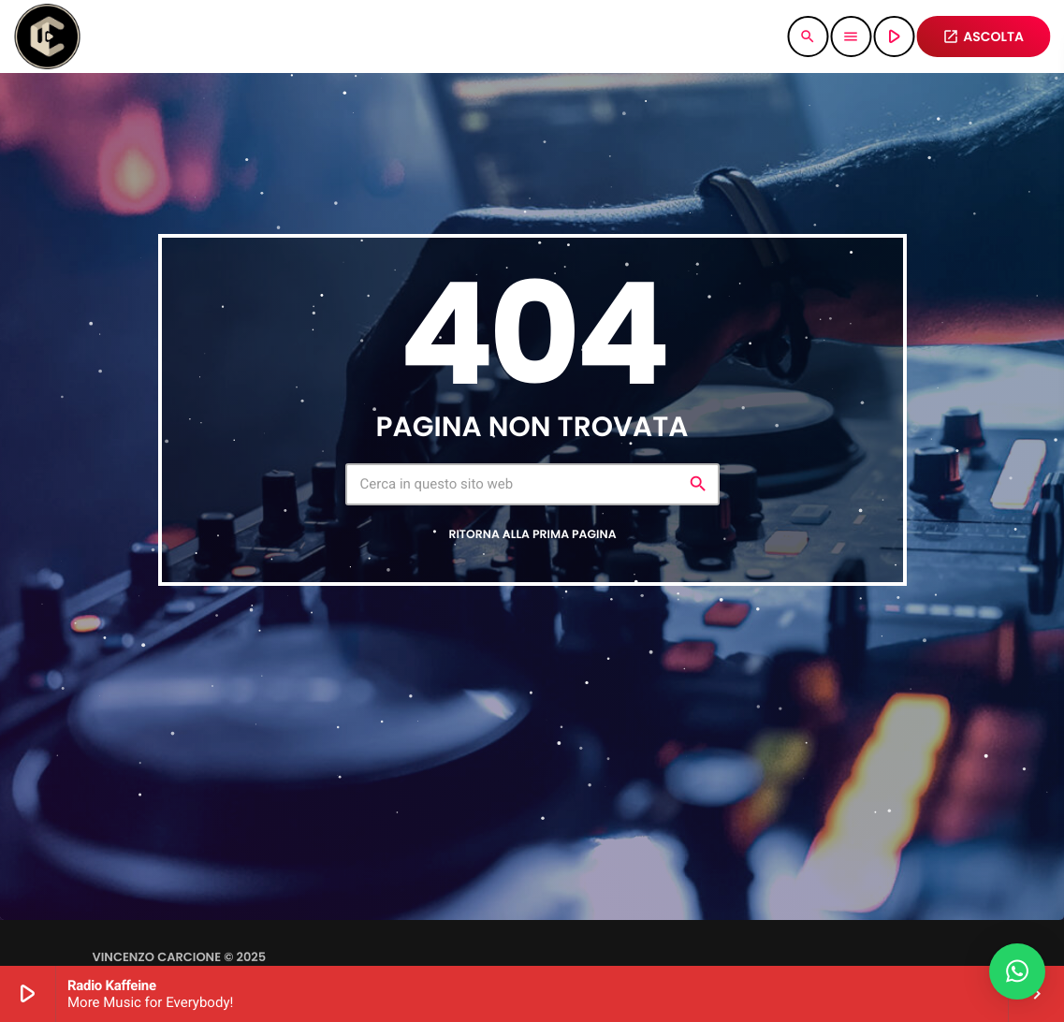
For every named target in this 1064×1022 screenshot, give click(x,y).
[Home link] (47, 36)
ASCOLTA (983, 36)
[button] (1017, 971)
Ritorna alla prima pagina (532, 535)
